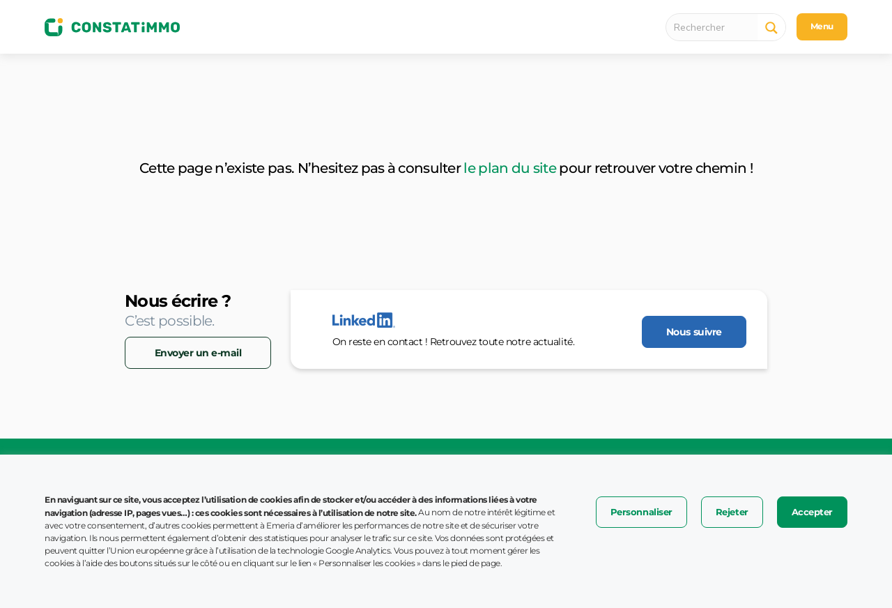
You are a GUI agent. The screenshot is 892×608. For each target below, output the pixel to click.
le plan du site (509, 168)
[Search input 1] (716, 27)
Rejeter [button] (732, 511)
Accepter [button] (812, 511)
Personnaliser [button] (641, 511)
